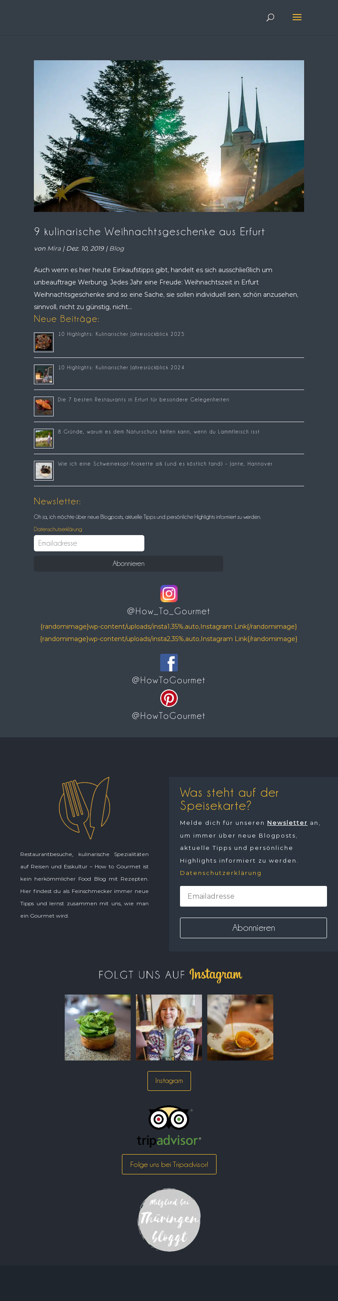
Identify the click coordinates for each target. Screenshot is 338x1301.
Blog (116, 248)
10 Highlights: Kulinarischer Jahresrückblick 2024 (121, 367)
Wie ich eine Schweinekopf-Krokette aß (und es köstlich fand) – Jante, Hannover (165, 463)
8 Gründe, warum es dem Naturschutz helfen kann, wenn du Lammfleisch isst (159, 431)
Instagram (169, 1080)
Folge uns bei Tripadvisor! (169, 1164)
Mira (54, 248)
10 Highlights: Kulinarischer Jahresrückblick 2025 (121, 334)
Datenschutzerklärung (58, 529)
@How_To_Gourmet (168, 611)
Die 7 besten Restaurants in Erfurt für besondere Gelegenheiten (144, 399)
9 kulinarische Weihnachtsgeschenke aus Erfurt (150, 231)
